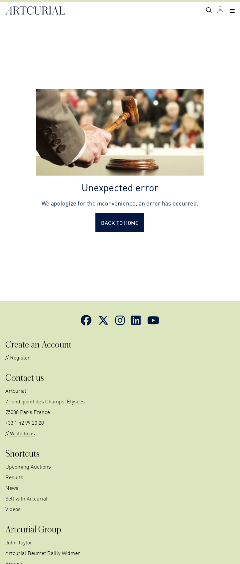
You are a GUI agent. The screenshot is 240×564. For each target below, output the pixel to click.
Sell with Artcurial (26, 498)
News (11, 488)
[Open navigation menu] (232, 10)
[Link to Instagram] (120, 320)
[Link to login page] (221, 10)
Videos (13, 509)
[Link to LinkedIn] (136, 320)
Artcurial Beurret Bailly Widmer (42, 553)
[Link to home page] (35, 10)
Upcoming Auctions (28, 466)
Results (14, 477)
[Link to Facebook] (86, 320)
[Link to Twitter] (103, 320)
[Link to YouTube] (153, 320)
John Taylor (18, 542)
